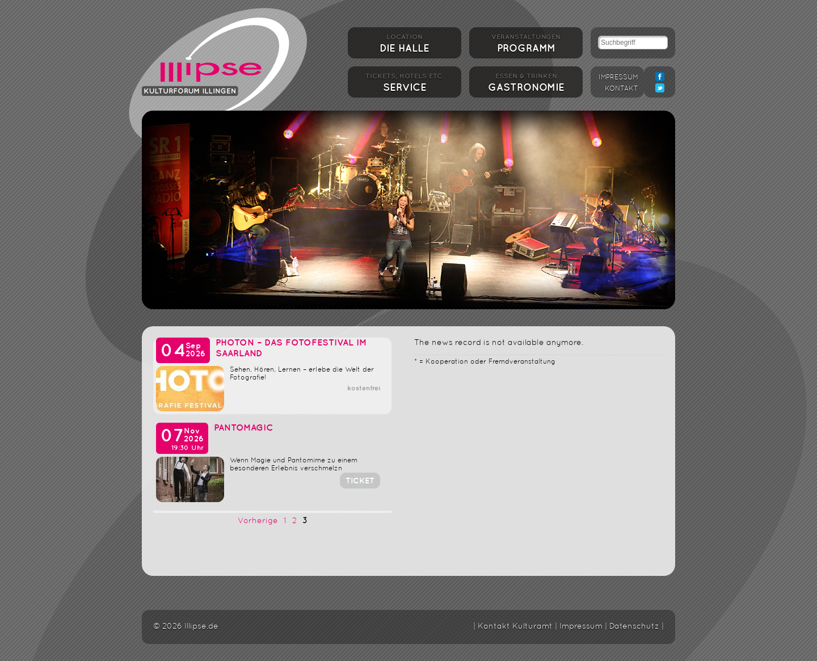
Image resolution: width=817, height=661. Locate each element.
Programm (526, 42)
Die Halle (404, 42)
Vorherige (258, 521)
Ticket (360, 481)
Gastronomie (526, 81)
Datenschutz (634, 626)
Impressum (618, 78)
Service (404, 81)
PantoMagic (243, 428)
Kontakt (621, 89)
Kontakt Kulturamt (515, 626)
